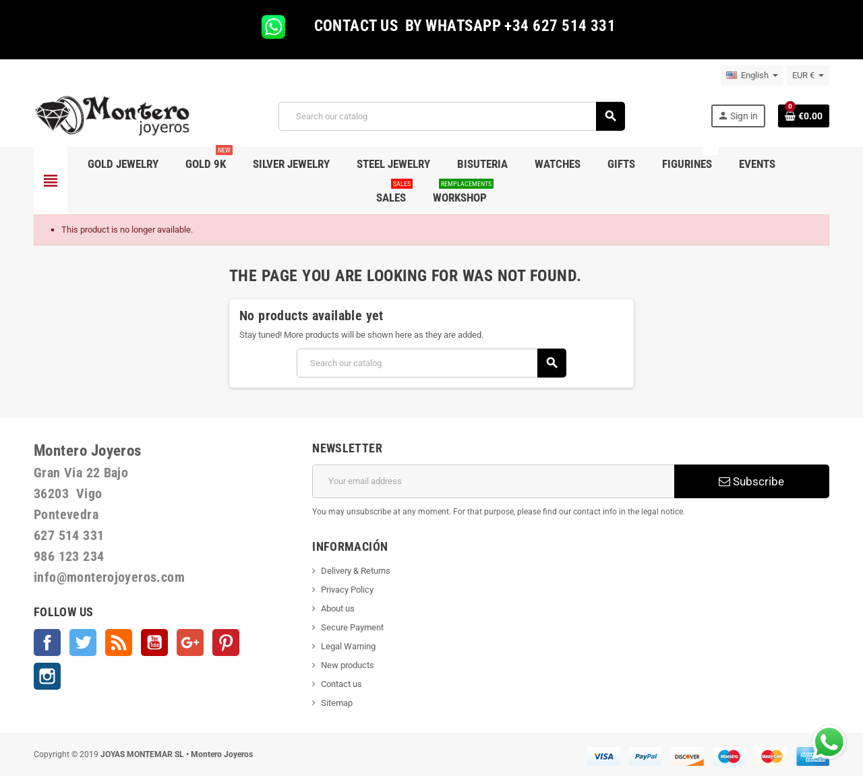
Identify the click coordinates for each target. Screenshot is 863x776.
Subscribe (751, 481)
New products (347, 665)
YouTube (154, 642)
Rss (118, 642)
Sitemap (337, 703)
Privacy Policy (347, 590)
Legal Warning (348, 646)
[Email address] (493, 481)
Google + (190, 642)
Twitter (82, 642)
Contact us (341, 684)
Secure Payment (352, 627)
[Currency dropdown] (808, 75)
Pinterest (225, 642)
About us (338, 608)
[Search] (451, 116)
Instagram (47, 676)
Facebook (47, 642)
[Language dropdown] (752, 75)
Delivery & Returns (355, 571)
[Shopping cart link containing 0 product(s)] (803, 116)
